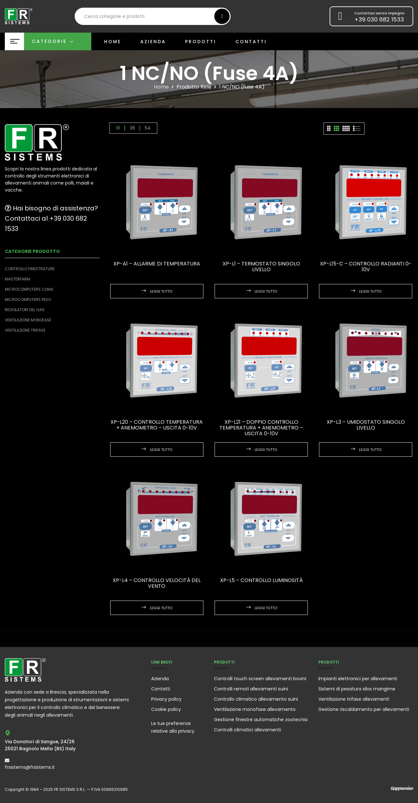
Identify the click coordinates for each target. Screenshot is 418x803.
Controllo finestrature (30, 269)
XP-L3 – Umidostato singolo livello (366, 424)
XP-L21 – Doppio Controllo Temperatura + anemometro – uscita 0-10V (261, 427)
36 (132, 128)
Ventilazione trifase (25, 330)
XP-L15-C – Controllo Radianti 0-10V (366, 266)
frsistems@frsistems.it (30, 767)
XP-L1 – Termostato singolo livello (261, 266)
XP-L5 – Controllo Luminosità (261, 580)
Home (161, 87)
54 (148, 128)
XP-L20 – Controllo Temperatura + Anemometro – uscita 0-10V (157, 424)
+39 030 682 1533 (379, 19)
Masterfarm (17, 279)
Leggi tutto (161, 291)
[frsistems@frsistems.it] (7, 760)
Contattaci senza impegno (379, 13)
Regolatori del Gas (25, 309)
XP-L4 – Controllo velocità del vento (157, 583)
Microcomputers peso (28, 299)
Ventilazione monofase (28, 320)
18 (118, 128)
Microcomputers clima (29, 289)
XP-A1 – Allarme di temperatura (156, 263)
